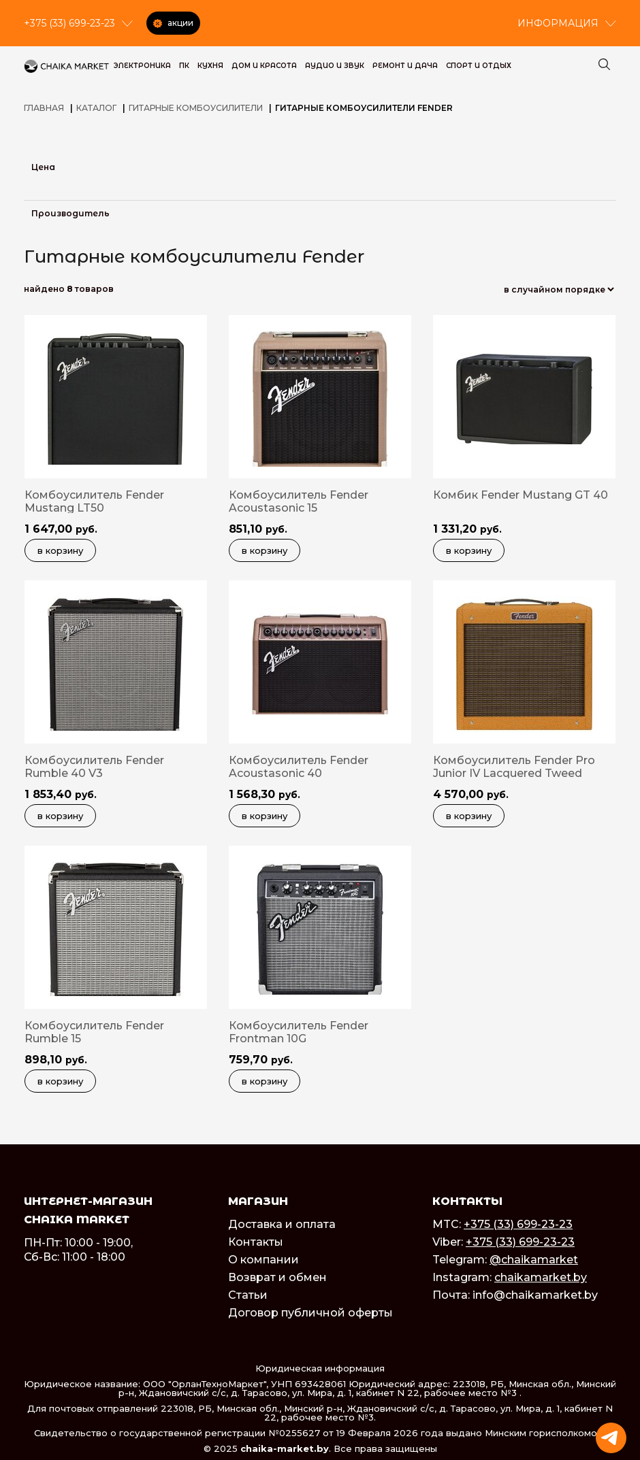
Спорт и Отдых (478, 65)
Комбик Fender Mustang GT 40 (520, 494)
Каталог (96, 108)
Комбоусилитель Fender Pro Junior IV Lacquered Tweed (514, 767)
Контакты (255, 1241)
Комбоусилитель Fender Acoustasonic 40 (298, 767)
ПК (184, 65)
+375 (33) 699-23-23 (518, 1224)
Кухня (210, 65)
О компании (263, 1259)
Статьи (248, 1295)
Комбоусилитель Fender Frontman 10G (298, 1032)
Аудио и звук (334, 65)
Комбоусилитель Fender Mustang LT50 (94, 501)
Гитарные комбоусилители (196, 108)
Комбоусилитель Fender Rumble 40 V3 (94, 767)
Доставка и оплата (282, 1224)
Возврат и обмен (277, 1277)
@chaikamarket (534, 1259)
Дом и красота (264, 65)
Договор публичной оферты (310, 1312)
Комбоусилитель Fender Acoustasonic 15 (298, 501)
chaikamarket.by (540, 1277)
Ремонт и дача (405, 65)
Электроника (142, 65)
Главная (44, 108)
